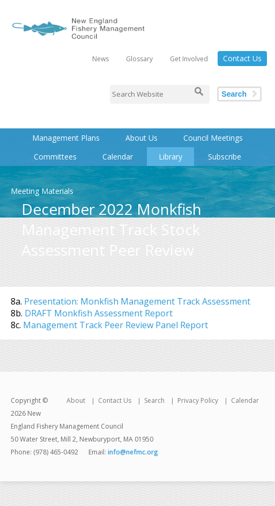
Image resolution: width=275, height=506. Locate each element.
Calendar (117, 156)
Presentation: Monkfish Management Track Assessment (137, 301)
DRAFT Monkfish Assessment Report (99, 313)
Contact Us (242, 58)
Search (234, 94)
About (75, 400)
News (100, 58)
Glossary (139, 58)
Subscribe (224, 156)
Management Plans (66, 138)
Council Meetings (213, 138)
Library (170, 156)
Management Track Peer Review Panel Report (115, 325)
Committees (55, 156)
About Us (141, 138)
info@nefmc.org (133, 452)
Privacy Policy (197, 400)
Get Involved (189, 58)
